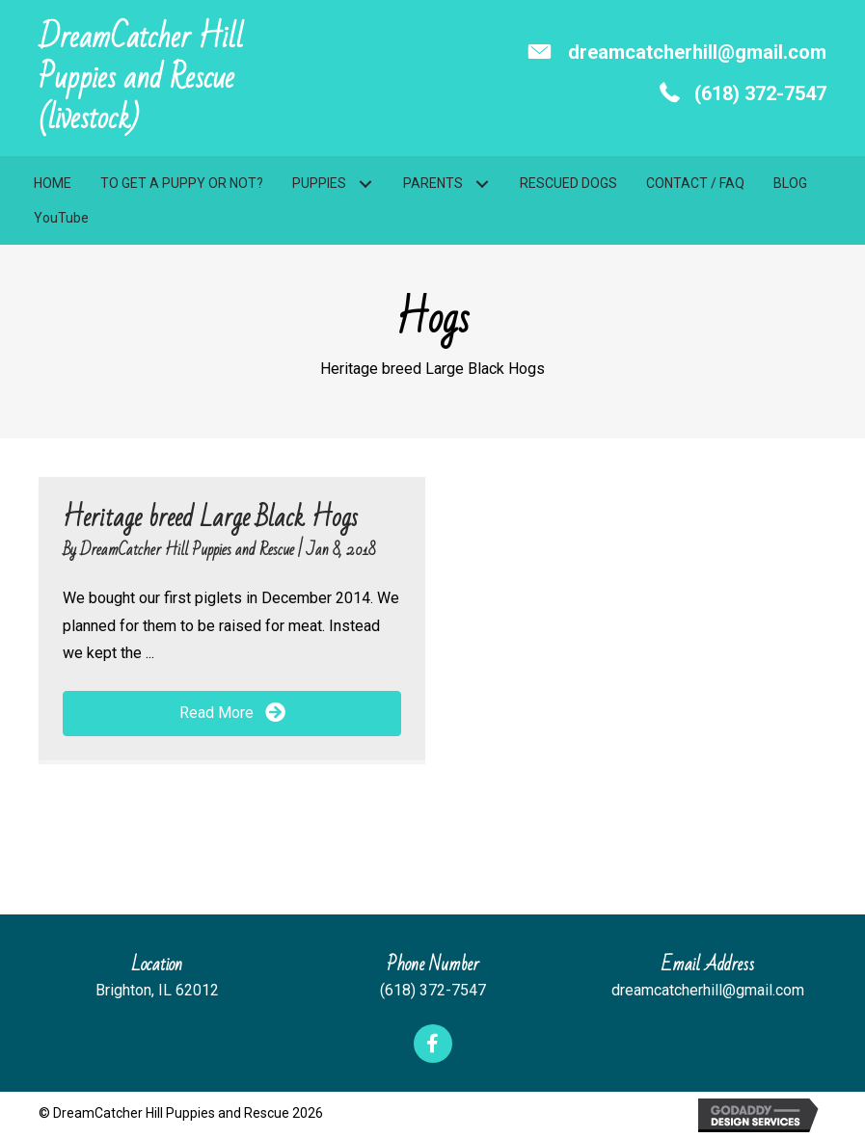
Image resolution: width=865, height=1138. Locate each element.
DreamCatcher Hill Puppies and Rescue (189, 550)
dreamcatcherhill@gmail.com (697, 52)
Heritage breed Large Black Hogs (210, 518)
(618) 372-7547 (760, 93)
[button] (365, 184)
